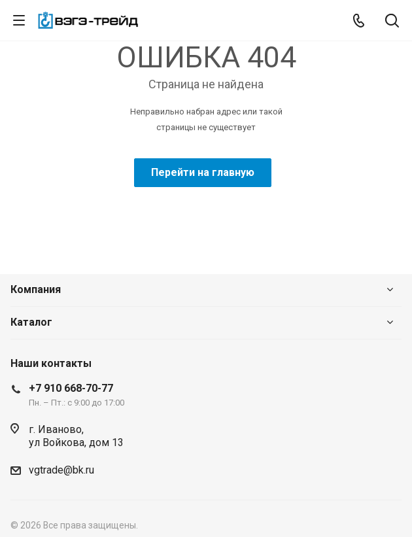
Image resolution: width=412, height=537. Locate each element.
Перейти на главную (202, 172)
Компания (35, 289)
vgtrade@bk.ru (61, 470)
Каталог (31, 322)
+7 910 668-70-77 (71, 388)
